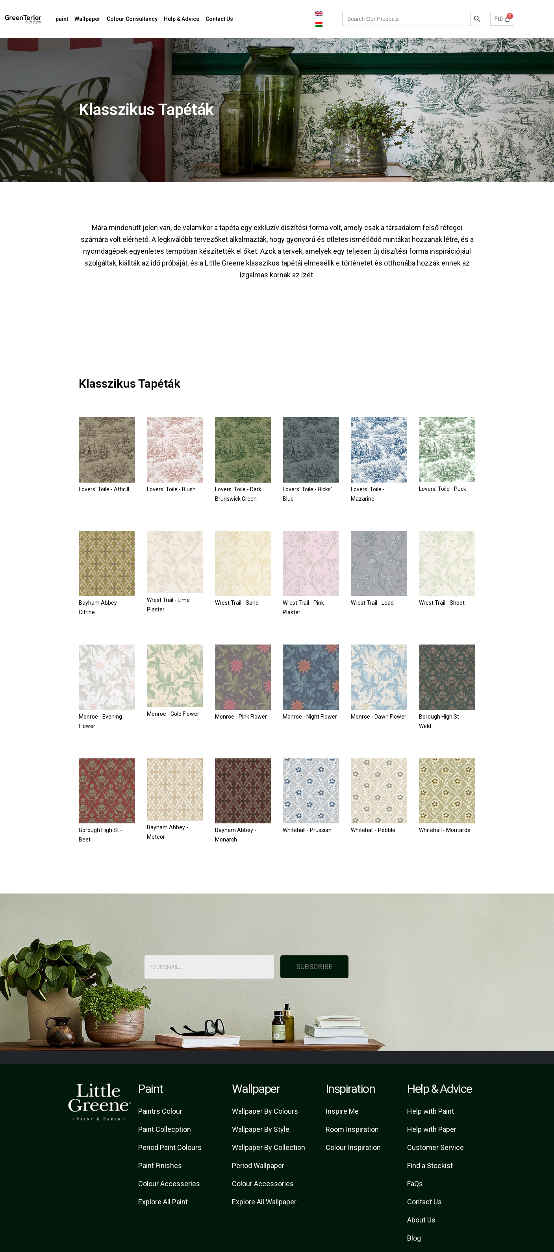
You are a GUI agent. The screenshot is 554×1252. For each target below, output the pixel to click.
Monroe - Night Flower (310, 716)
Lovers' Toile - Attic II (104, 489)
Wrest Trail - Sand (237, 603)
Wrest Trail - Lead (372, 603)
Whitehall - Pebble (373, 830)
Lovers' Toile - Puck (442, 489)
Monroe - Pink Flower (241, 716)
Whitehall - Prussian (307, 830)
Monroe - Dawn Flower (378, 716)
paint (62, 19)
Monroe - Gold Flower (173, 714)
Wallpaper (87, 19)
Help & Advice (181, 19)
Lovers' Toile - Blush (171, 489)
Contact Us (219, 19)
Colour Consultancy (132, 19)
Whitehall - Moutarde (445, 830)
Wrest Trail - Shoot (442, 603)
